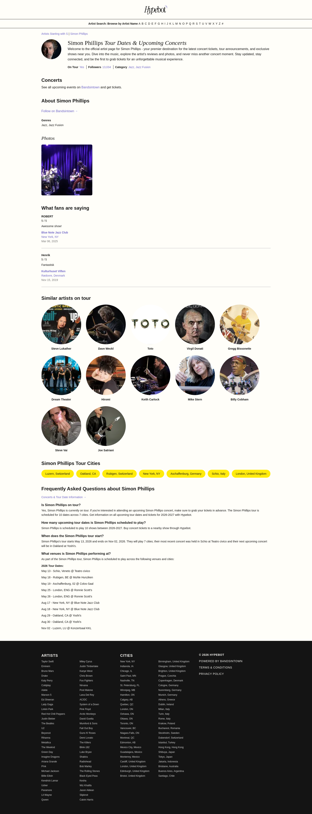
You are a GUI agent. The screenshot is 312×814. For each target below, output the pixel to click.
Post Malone (86, 690)
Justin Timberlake (89, 666)
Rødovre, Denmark (53, 275)
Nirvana (84, 685)
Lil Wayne (46, 795)
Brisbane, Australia (168, 766)
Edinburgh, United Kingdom (134, 771)
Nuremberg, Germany (169, 690)
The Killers (85, 742)
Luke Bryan (86, 752)
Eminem (45, 666)
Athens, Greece (166, 699)
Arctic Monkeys (88, 714)
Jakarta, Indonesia (168, 761)
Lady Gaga (47, 704)
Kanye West (86, 671)
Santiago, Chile (166, 775)
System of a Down (89, 704)
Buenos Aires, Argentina (171, 771)
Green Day (47, 752)
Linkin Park (47, 709)
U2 (42, 728)
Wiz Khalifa (86, 785)
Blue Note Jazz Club (54, 232)
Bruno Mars (47, 671)
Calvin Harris (86, 799)
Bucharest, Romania (169, 728)
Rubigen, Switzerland (119, 473)
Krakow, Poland (166, 723)
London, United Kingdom (251, 473)
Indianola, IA (127, 666)
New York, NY (49, 236)
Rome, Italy (164, 718)
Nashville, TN (127, 680)
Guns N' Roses (88, 733)
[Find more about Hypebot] (156, 9)
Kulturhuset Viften (53, 271)
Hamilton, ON (127, 694)
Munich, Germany (167, 694)
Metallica (46, 742)
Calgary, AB (126, 699)
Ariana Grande (49, 761)
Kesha (83, 780)
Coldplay (46, 685)
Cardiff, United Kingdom (132, 761)
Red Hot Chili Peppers (53, 714)
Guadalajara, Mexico (131, 752)
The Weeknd (48, 747)
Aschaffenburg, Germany (186, 473)
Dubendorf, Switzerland (170, 737)
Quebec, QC (127, 704)
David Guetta (87, 718)
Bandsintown (90, 87)
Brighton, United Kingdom (172, 671)
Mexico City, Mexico (130, 747)
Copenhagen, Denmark (170, 680)
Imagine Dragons (50, 756)
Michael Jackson (50, 771)
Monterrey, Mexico (130, 756)
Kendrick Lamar (49, 780)
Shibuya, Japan (166, 752)
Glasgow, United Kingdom (172, 666)
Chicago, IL (126, 671)
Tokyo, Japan (165, 756)
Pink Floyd (85, 709)
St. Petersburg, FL (129, 685)
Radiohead (85, 761)
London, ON (126, 709)
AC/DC (83, 699)
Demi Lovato (86, 737)
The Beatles (47, 723)
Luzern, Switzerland (57, 473)
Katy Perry (47, 680)
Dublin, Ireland (166, 704)
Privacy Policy (211, 673)
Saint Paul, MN (128, 675)
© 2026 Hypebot (211, 654)
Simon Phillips (79, 33)
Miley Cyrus (86, 661)
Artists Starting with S (55, 33)
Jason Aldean (87, 790)
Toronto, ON (126, 723)
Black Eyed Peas (89, 775)
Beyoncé (46, 733)
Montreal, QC (127, 737)
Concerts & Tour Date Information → (63, 497)
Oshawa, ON (127, 714)
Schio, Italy (218, 473)
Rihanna (45, 737)
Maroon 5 (46, 694)
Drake (44, 675)
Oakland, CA (88, 473)
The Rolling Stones (90, 771)
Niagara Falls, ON (129, 733)
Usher (44, 785)
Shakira (84, 756)
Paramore (46, 790)
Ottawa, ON (126, 718)
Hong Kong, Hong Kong (171, 747)
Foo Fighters (86, 680)
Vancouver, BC (128, 728)
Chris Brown (86, 675)
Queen (45, 799)
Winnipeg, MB (127, 690)
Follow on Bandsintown (59, 111)
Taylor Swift (47, 661)
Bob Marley (86, 766)
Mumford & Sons (88, 723)
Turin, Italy (164, 714)
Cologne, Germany (168, 685)
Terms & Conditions (215, 667)
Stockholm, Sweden (168, 733)
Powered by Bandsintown (221, 661)
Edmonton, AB (128, 742)
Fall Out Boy (86, 728)
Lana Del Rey (87, 694)
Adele (44, 690)
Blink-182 (85, 747)
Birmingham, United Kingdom (173, 661)
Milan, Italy (164, 709)
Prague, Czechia (167, 675)
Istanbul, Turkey (166, 742)
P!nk (43, 766)
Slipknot (84, 795)
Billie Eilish (47, 775)
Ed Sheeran (47, 699)
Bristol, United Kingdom (132, 775)
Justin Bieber (48, 718)
